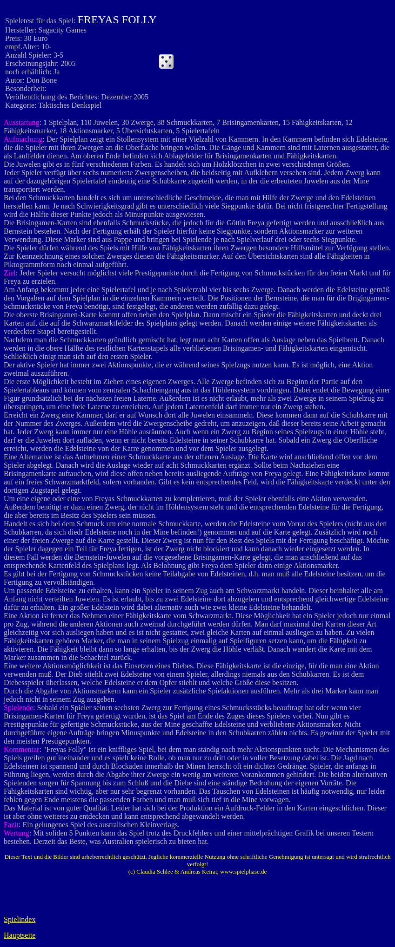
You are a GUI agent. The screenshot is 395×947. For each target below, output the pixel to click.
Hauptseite (19, 935)
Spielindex (19, 919)
